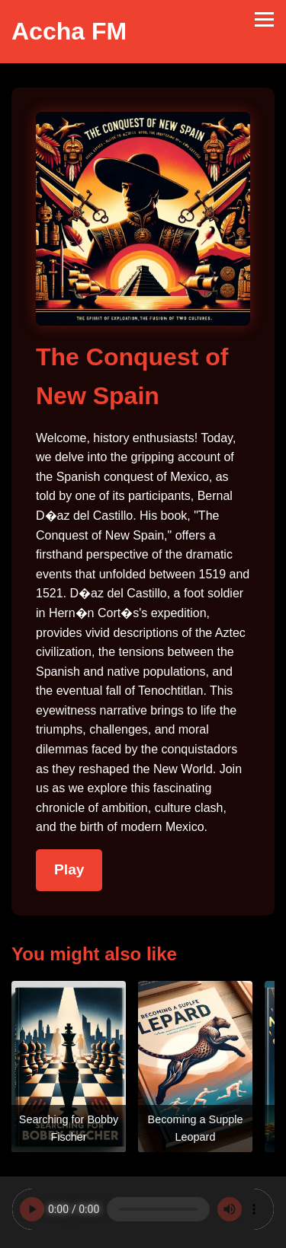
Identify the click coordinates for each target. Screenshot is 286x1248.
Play (69, 869)
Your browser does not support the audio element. (143, 1209)
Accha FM (69, 31)
